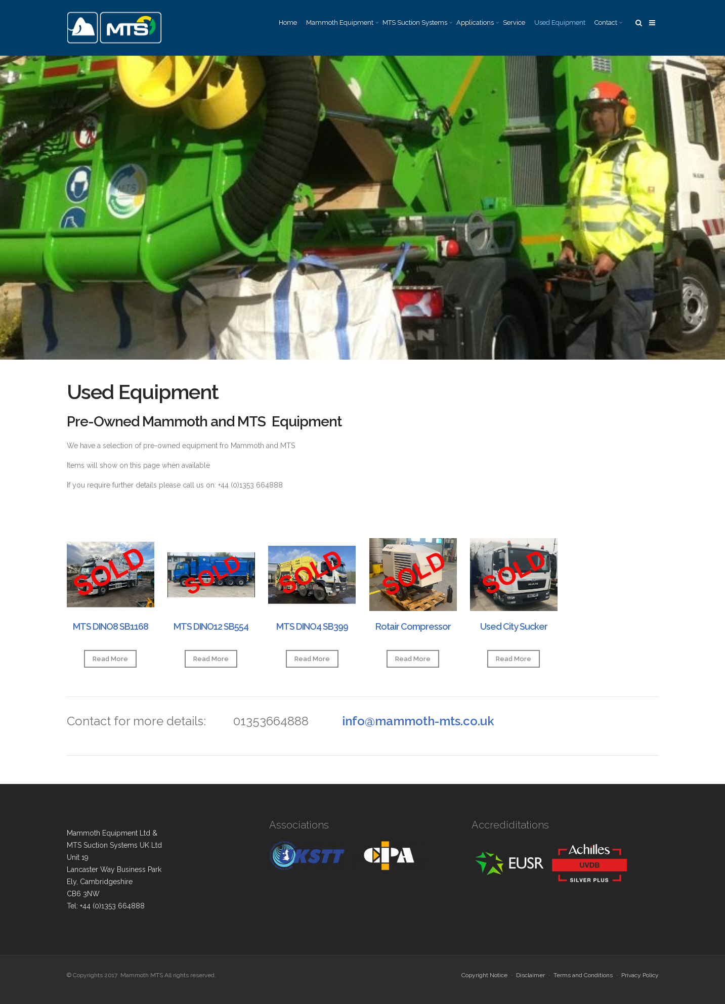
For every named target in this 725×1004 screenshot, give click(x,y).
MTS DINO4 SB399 (312, 626)
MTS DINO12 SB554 (211, 626)
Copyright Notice (484, 975)
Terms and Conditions (583, 975)
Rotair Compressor (413, 626)
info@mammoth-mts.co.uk (418, 721)
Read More (110, 659)
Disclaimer (530, 975)
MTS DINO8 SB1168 (110, 626)
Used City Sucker (513, 626)
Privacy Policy (640, 975)
